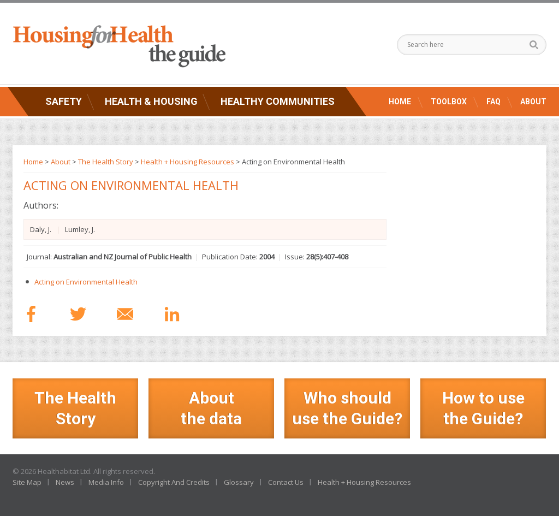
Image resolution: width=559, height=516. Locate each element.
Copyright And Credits (174, 482)
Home (400, 101)
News (65, 482)
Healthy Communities (278, 101)
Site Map (27, 482)
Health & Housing (151, 101)
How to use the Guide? (483, 408)
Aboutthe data (211, 408)
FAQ (493, 101)
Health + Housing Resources (187, 162)
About (533, 101)
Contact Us (286, 482)
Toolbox (449, 101)
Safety (63, 101)
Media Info (106, 482)
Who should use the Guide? (347, 408)
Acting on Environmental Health (86, 282)
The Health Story (105, 162)
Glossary (239, 482)
